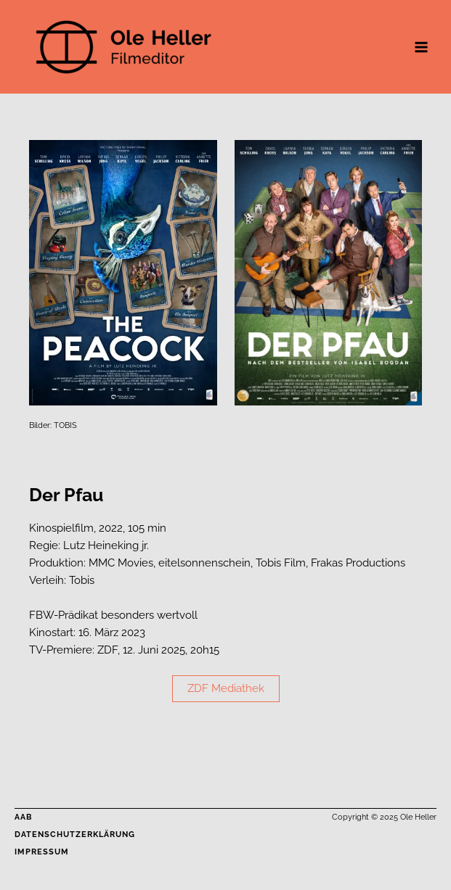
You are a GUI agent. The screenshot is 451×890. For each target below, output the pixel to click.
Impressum (42, 852)
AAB (23, 817)
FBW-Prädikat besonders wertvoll (113, 615)
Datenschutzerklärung (75, 834)
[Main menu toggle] (421, 47)
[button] (226, 688)
